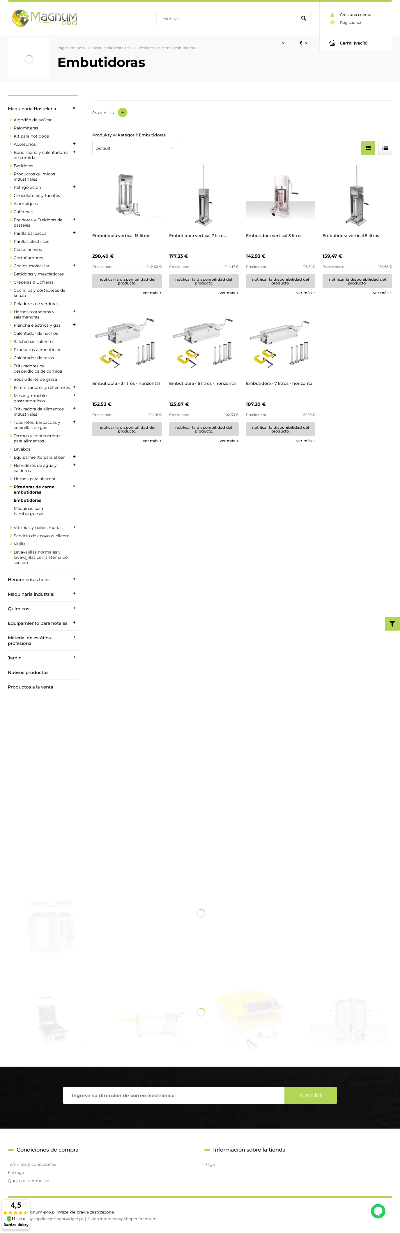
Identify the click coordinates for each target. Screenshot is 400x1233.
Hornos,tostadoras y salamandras (34, 314)
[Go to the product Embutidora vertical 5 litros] (357, 195)
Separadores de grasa (35, 379)
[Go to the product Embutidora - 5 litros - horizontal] (204, 343)
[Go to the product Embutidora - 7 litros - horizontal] (281, 343)
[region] (43, 776)
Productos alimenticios (37, 349)
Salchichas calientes (34, 341)
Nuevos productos (28, 672)
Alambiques (26, 203)
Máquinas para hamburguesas (29, 511)
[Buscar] (303, 18)
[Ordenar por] (135, 148)
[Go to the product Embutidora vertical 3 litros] (281, 195)
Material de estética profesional (29, 640)
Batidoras (23, 165)
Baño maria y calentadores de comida (41, 155)
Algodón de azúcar (33, 119)
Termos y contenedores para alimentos (37, 438)
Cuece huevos (28, 249)
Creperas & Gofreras (34, 282)
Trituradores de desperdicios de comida (38, 368)
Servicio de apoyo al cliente (41, 535)
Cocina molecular (31, 265)
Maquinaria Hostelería (32, 108)
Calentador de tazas (34, 357)
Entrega (16, 1172)
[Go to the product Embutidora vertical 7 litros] (204, 195)
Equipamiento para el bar (39, 457)
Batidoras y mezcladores (39, 274)
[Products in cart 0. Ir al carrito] (356, 43)
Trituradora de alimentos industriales (39, 411)
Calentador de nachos (36, 333)
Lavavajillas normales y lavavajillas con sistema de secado (41, 557)
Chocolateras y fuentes (37, 195)
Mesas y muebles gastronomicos (31, 398)
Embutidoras (27, 500)
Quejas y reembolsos (29, 1180)
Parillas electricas (31, 241)
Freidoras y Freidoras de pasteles (38, 222)
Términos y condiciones (32, 1164)
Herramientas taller (29, 579)
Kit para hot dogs (31, 136)
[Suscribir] (310, 1095)
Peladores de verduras (36, 303)
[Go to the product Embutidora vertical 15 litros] (127, 195)
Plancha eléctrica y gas (37, 325)
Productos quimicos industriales (34, 176)
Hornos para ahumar (35, 478)
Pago (209, 1164)
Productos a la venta (30, 687)
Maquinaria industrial (31, 594)
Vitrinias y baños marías (38, 527)
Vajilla (20, 544)
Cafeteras (23, 211)
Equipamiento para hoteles (38, 623)
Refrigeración (27, 187)
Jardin (15, 658)
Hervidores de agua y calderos (35, 468)
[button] (152, 292)
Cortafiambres (28, 257)
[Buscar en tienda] (228, 19)
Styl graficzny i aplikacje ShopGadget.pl (45, 1218)
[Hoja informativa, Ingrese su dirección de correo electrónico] (173, 1095)
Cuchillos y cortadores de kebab (39, 293)
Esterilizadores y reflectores (42, 387)
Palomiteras (26, 128)
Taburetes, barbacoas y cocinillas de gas (37, 425)
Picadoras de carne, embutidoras (35, 489)
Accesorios (25, 144)
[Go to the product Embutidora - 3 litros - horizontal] (127, 343)
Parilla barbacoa (30, 233)
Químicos (18, 608)
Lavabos (22, 449)
